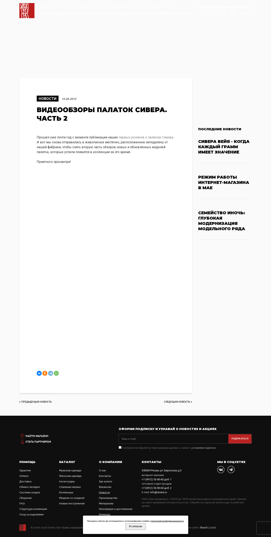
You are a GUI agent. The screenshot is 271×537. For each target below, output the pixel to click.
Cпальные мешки (129, 13)
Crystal (208, 527)
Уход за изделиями (31, 514)
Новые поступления (72, 503)
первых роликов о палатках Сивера (146, 137)
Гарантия (25, 470)
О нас (57, 7)
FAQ (22, 503)
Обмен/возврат (29, 486)
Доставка (25, 481)
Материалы (86, 7)
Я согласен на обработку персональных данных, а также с (167, 447)
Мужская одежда (52, 13)
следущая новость (177, 401)
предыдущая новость (36, 401)
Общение (70, 7)
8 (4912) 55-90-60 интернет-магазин (224, 7)
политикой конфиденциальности (167, 521)
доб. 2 (156, 487)
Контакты (171, 7)
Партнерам (155, 7)
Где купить (139, 7)
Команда (104, 514)
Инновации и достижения (113, 7)
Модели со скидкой (175, 13)
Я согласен (135, 526)
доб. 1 (156, 479)
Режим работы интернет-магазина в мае (223, 182)
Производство (108, 497)
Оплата (23, 475)
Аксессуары (105, 13)
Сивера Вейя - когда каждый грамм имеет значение (224, 147)
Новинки (151, 13)
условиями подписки (203, 447)
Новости (44, 7)
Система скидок (29, 492)
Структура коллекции (33, 508)
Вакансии (105, 486)
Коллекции (66, 492)
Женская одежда (81, 13)
